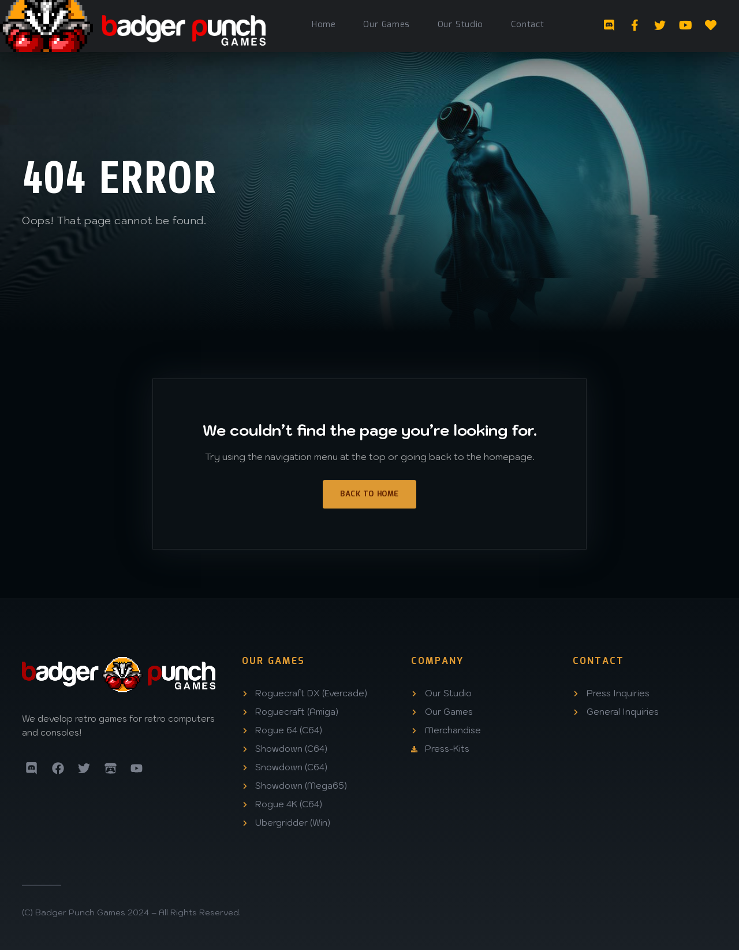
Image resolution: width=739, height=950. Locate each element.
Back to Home (369, 494)
